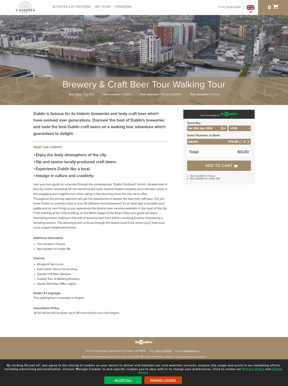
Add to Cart (219, 165)
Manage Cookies (163, 380)
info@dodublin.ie (190, 351)
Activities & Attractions (71, 6)
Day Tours (103, 6)
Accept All (123, 380)
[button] (223, 128)
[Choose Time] (239, 128)
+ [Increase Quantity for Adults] (248, 141)
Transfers (123, 6)
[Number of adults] (244, 142)
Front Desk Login (229, 6)
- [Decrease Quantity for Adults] (240, 141)
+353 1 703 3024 (163, 351)
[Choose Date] (207, 128)
